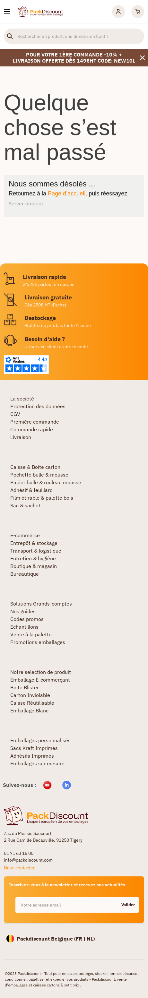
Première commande (34, 421)
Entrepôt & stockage (33, 543)
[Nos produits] (7, 11)
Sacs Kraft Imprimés (34, 748)
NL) (91, 938)
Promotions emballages (37, 642)
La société (22, 398)
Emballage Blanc (29, 710)
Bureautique (24, 574)
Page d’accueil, (67, 193)
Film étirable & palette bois (41, 498)
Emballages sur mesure (37, 763)
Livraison (20, 437)
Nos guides (23, 611)
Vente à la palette (31, 634)
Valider (128, 905)
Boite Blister (24, 687)
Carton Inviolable (30, 695)
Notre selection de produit (40, 672)
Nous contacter (19, 868)
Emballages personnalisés (40, 740)
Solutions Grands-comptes (41, 603)
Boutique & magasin (33, 566)
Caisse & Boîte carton (35, 467)
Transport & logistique (35, 550)
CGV (15, 414)
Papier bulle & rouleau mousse (45, 482)
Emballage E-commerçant (40, 679)
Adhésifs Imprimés (32, 756)
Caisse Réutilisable (32, 703)
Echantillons (24, 627)
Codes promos (27, 619)
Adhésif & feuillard (31, 490)
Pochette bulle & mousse (39, 474)
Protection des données (37, 406)
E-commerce (25, 535)
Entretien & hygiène (33, 558)
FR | (81, 938)
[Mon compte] (118, 11)
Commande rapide (31, 429)
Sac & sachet (25, 505)
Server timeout (26, 203)
